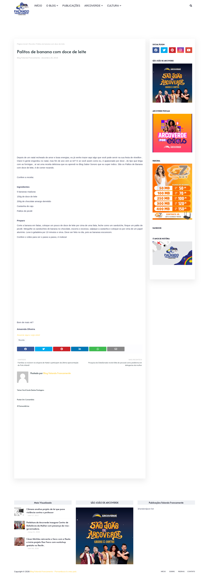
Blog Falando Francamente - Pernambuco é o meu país (53, 571)
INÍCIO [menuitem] (38, 5)
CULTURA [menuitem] (113, 5)
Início (163, 571)
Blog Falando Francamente (28, 58)
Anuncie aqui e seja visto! (28, 335)
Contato (191, 571)
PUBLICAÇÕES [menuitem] (71, 5)
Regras (181, 571)
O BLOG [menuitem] (51, 5)
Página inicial (22, 44)
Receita (32, 44)
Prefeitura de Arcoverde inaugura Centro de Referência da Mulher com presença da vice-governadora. (48, 525)
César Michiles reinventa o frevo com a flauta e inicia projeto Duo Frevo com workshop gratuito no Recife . (48, 542)
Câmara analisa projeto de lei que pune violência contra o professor (45, 511)
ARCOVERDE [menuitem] (92, 5)
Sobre (172, 571)
